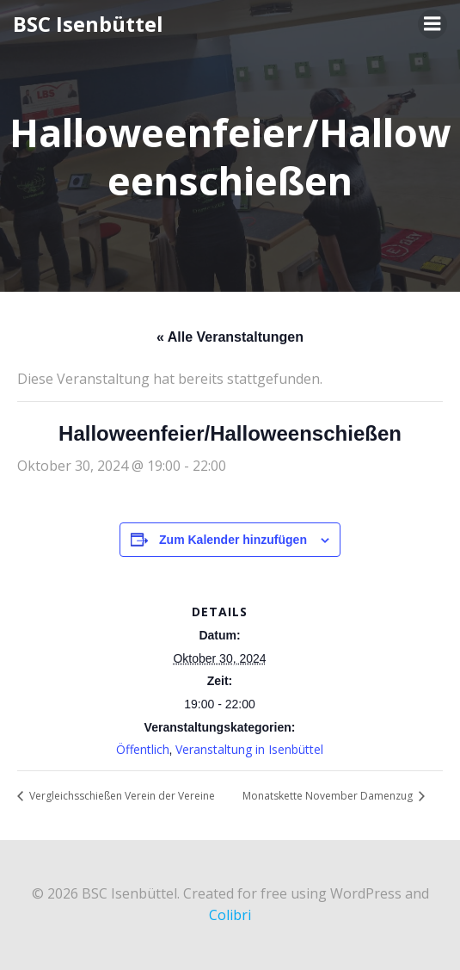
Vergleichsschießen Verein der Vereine (121, 795)
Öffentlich (142, 749)
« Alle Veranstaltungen (230, 337)
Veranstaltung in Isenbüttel (249, 749)
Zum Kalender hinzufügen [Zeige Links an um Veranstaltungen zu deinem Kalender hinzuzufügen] (233, 540)
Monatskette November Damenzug (328, 795)
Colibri (230, 914)
